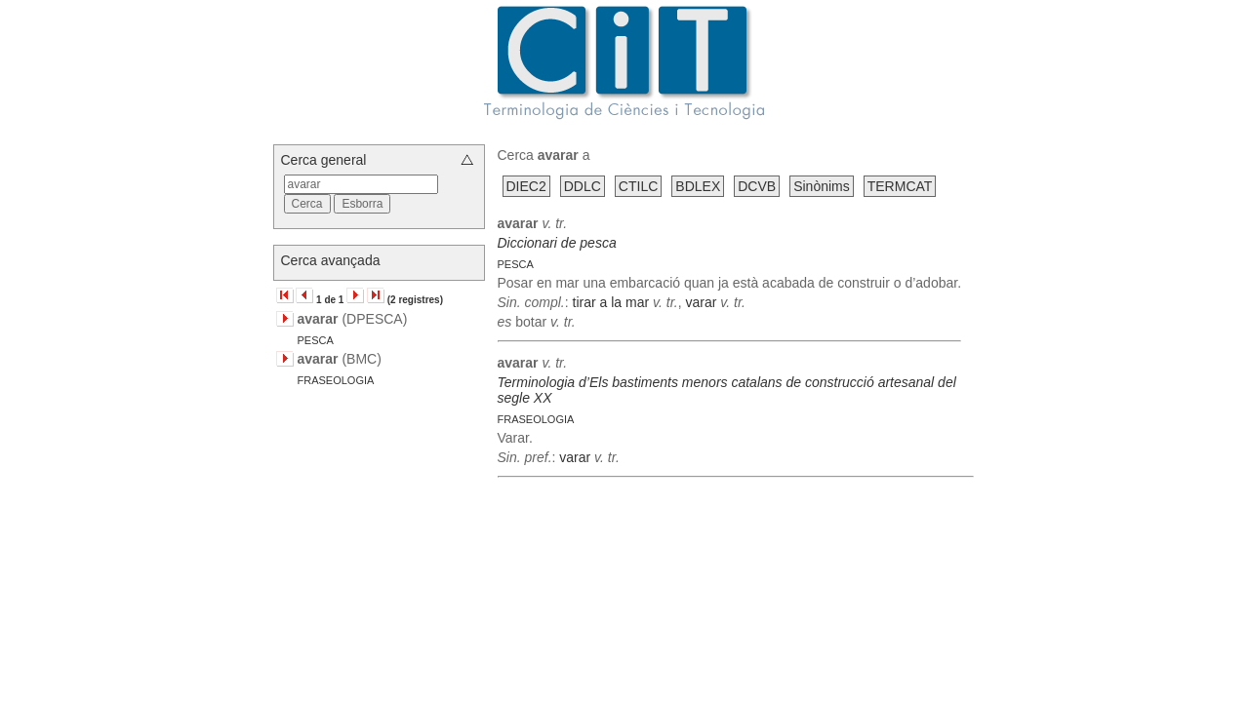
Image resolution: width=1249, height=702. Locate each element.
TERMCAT (900, 186)
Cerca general (324, 160)
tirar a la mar (611, 302)
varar (700, 302)
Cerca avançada (331, 260)
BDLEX (697, 186)
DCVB (757, 186)
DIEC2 (526, 186)
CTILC (638, 186)
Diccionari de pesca (557, 243)
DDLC (582, 186)
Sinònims (821, 186)
